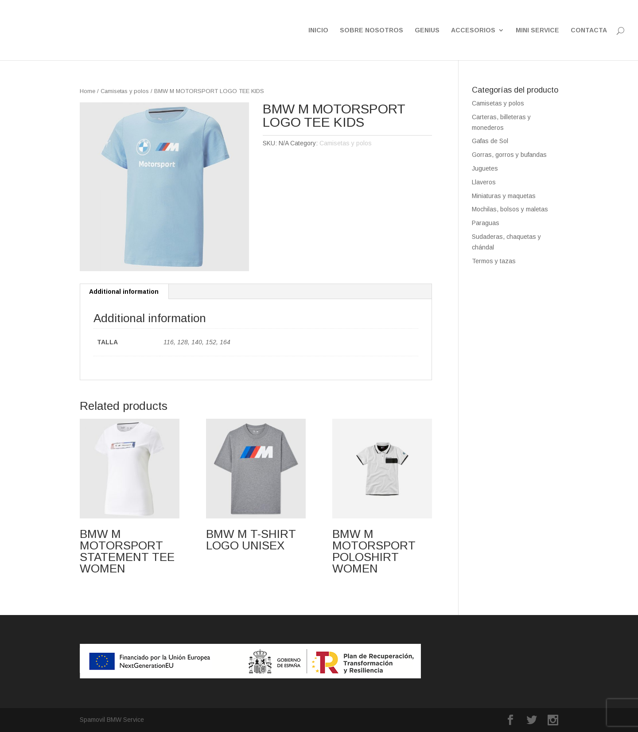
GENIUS (427, 30)
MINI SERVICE (537, 30)
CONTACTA (589, 30)
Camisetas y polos (125, 91)
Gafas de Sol (490, 140)
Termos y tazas (494, 261)
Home (87, 91)
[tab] (124, 291)
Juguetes (485, 168)
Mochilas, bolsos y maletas (510, 209)
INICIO (318, 30)
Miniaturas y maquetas (504, 195)
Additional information (124, 291)
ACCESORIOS (473, 30)
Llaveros (484, 182)
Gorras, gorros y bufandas (509, 154)
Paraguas (485, 222)
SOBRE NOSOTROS (371, 30)
